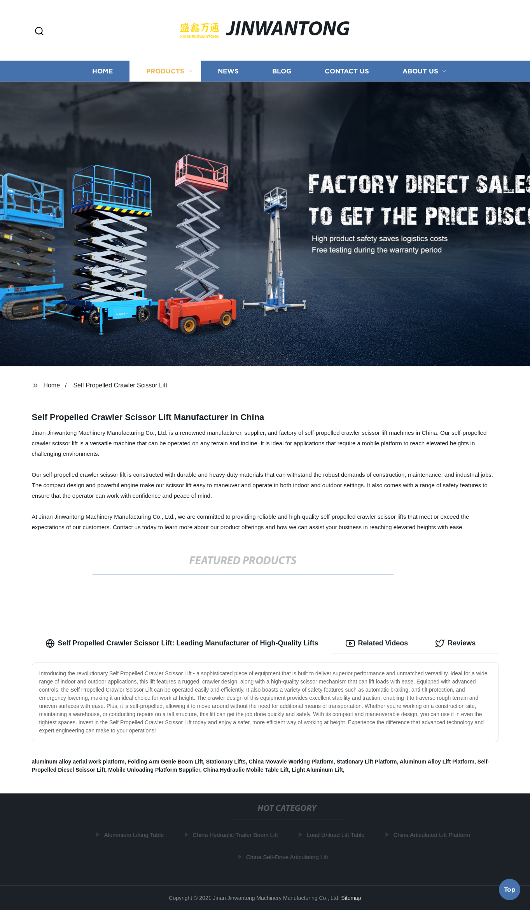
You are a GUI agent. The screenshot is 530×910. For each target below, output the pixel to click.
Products (165, 71)
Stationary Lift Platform (367, 761)
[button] (39, 32)
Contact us (347, 71)
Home (102, 71)
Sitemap (351, 898)
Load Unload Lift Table (338, 835)
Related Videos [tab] (377, 643)
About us (420, 71)
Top (510, 889)
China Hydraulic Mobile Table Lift (246, 770)
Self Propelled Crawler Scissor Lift (120, 385)
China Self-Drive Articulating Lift (289, 857)
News (228, 71)
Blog (281, 71)
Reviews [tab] (455, 643)
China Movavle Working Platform (291, 761)
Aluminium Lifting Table (136, 835)
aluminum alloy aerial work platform (78, 761)
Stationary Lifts (226, 761)
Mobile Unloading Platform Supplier (154, 770)
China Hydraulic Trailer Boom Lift (237, 835)
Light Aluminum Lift (317, 770)
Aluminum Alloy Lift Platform (437, 761)
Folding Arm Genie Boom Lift (165, 761)
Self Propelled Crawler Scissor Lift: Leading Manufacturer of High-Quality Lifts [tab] (181, 643)
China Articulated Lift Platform (433, 835)
